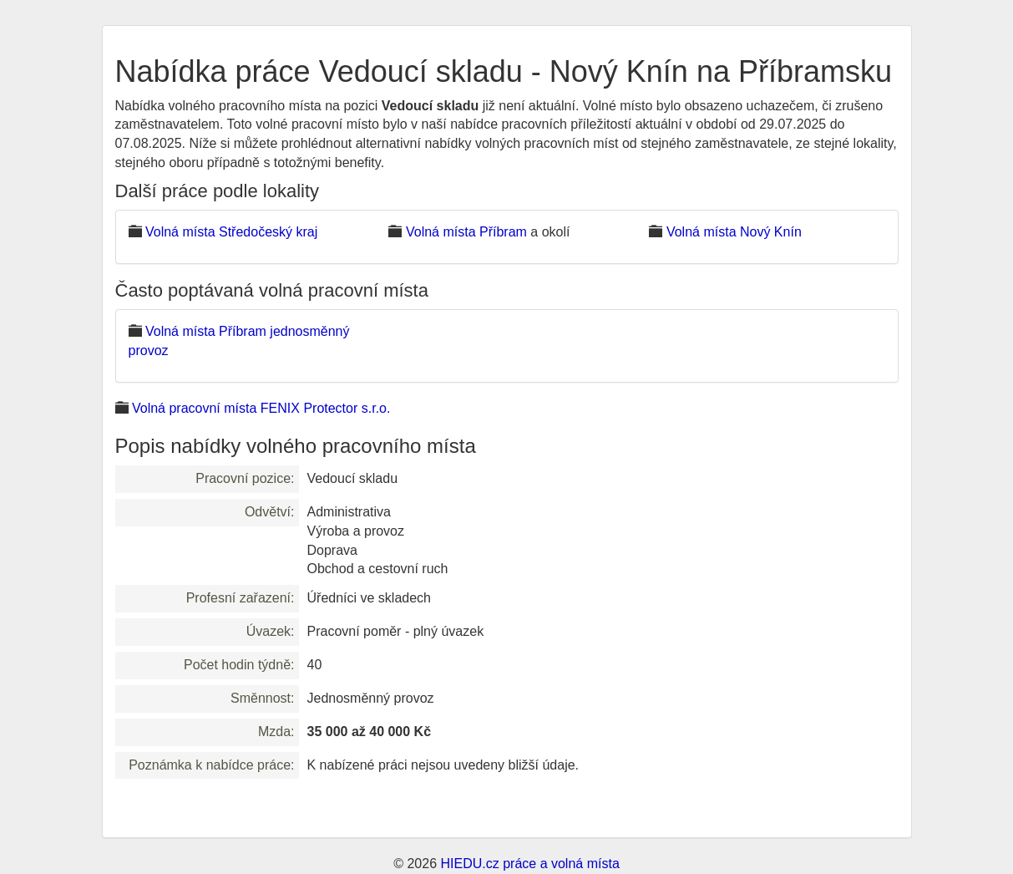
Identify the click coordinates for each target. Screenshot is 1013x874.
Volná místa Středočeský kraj (231, 232)
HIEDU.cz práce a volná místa (529, 863)
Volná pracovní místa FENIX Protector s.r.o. (261, 408)
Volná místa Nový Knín (734, 232)
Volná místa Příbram (466, 232)
